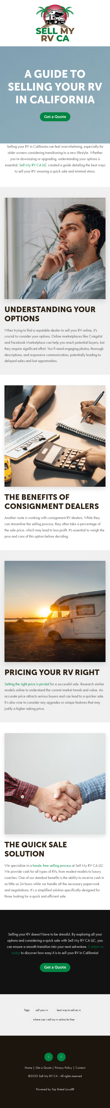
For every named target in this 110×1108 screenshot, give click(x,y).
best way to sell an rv (69, 1010)
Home (28, 1068)
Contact (80, 1068)
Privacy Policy (63, 1068)
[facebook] (48, 1057)
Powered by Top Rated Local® (55, 1089)
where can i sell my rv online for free (54, 1019)
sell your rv (42, 1010)
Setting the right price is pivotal (26, 684)
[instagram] (61, 1057)
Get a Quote (55, 117)
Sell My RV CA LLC (33, 165)
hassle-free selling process (52, 865)
